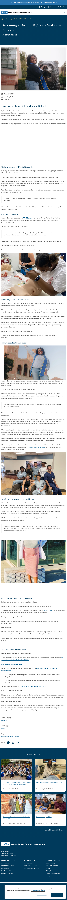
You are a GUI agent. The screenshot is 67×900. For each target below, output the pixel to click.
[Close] (63, 886)
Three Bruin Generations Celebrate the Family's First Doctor (16, 818)
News (3, 728)
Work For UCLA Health (30, 865)
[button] (51, 7)
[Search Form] (61, 7)
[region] (35, 892)
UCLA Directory (50, 863)
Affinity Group (50, 871)
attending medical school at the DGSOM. (34, 686)
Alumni (48, 868)
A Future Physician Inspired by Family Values (49, 782)
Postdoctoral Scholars (7, 871)
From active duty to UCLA (44, 817)
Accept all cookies (57, 895)
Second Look (47, 610)
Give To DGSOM (28, 863)
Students (4, 720)
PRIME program (28, 218)
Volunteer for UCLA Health (31, 868)
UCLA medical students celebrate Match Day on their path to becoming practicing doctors (17, 783)
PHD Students (5, 868)
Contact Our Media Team (53, 873)
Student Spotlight (14, 736)
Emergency (49, 876)
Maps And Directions (52, 865)
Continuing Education (7, 873)
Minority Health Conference (36, 447)
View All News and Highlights (55, 830)
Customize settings (42, 895)
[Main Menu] (65, 12)
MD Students (5, 863)
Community (5, 736)
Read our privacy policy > (38, 890)
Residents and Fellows (7, 865)
